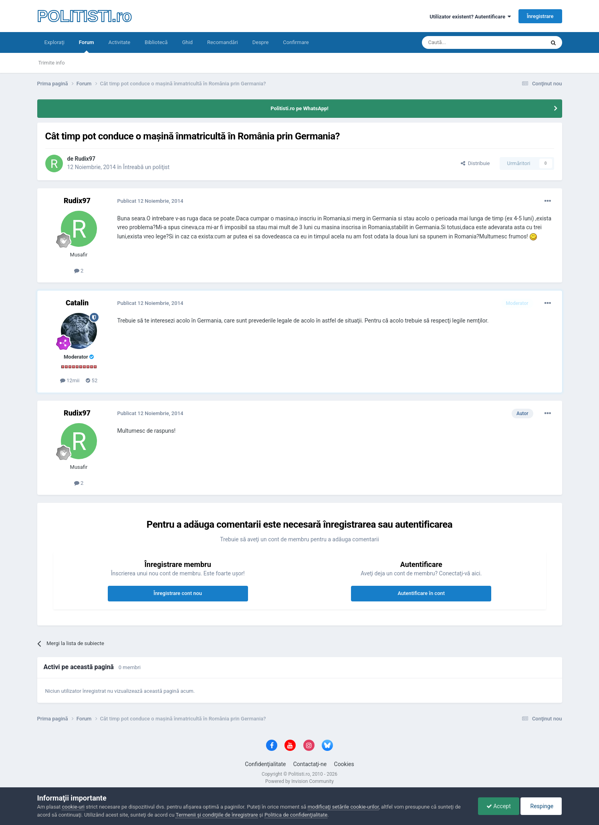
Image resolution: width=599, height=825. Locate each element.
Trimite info (51, 63)
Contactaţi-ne (310, 764)
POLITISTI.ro (84, 16)
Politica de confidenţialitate (295, 815)
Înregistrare (540, 16)
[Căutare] (461, 42)
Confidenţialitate (265, 764)
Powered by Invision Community (299, 781)
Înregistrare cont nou (177, 593)
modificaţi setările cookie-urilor (343, 807)
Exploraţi (54, 42)
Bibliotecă (156, 42)
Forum (86, 46)
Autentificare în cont (421, 593)
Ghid (187, 42)
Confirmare (296, 42)
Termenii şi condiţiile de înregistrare (216, 815)
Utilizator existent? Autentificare (470, 17)
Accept (498, 806)
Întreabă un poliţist (146, 167)
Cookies (344, 764)
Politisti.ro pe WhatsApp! (299, 108)
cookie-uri (73, 807)
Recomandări (222, 42)
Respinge (541, 806)
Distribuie (475, 163)
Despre (260, 42)
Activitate (119, 42)
